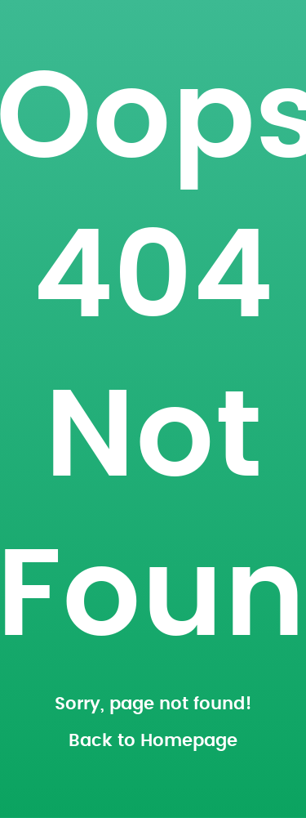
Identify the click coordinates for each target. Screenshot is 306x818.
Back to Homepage (153, 740)
